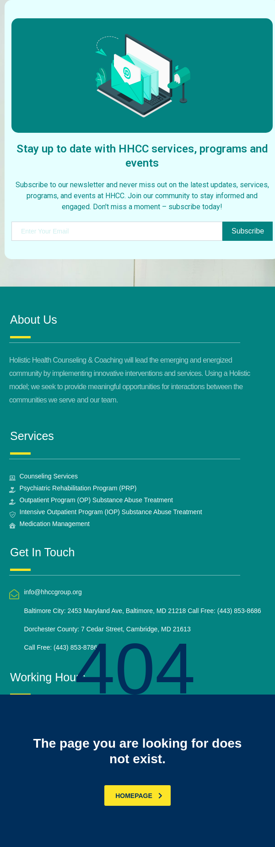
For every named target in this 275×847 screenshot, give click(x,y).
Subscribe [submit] (248, 231)
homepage (138, 795)
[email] (116, 231)
